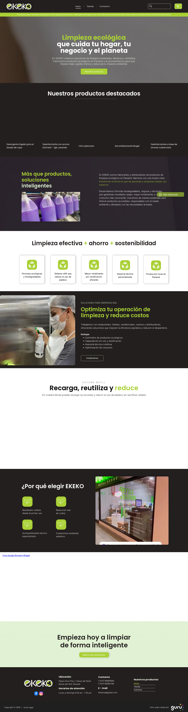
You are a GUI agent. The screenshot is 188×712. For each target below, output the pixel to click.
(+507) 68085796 (106, 683)
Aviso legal (27, 706)
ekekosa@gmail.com (107, 692)
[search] (150, 6)
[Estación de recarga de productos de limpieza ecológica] (128, 429)
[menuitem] (78, 6)
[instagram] (41, 693)
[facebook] (36, 693)
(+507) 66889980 (106, 680)
